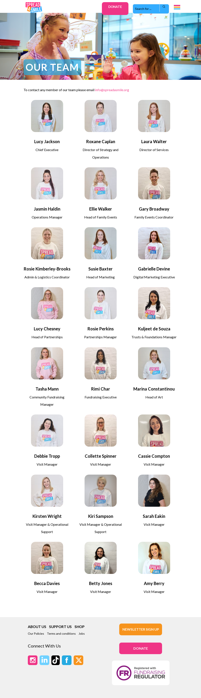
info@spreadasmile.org (112, 90)
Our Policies (36, 633)
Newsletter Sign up (140, 629)
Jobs (82, 633)
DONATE (140, 648)
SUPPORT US (60, 626)
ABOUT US (37, 626)
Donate (115, 7)
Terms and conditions (61, 633)
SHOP (79, 626)
